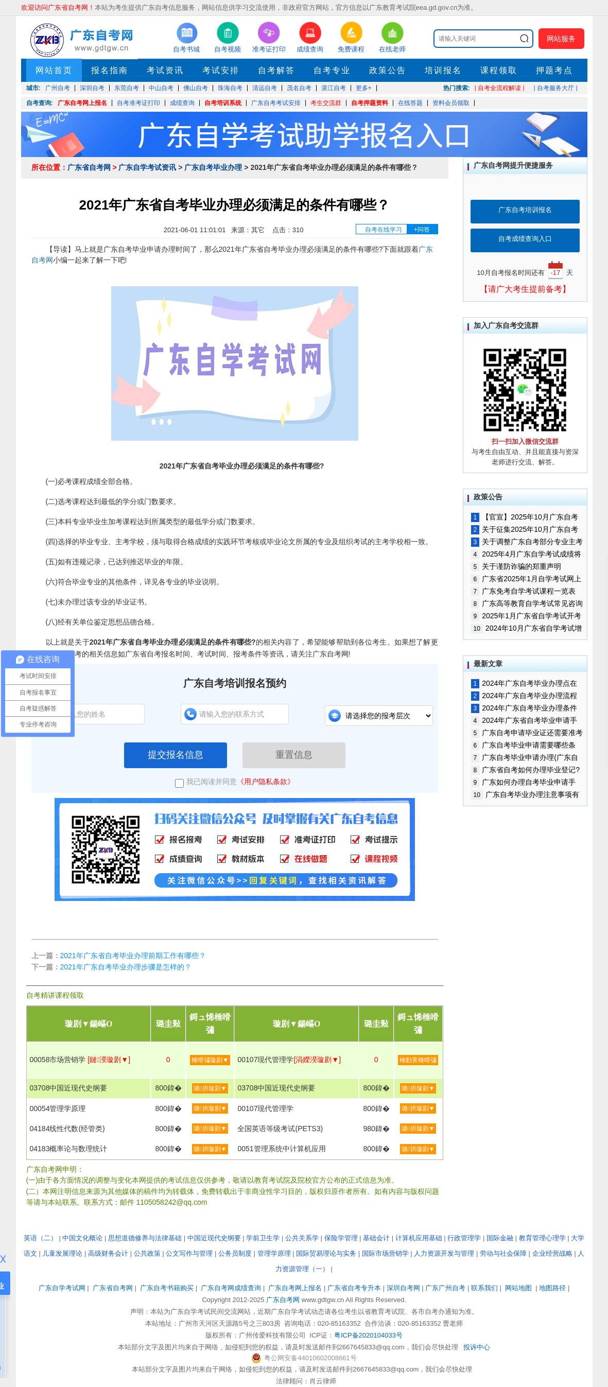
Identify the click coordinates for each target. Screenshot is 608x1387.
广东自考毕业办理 (213, 167)
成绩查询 (182, 103)
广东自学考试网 (62, 1288)
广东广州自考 (445, 1288)
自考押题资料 (369, 103)
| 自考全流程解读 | (500, 88)
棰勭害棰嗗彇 (418, 1060)
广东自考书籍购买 (167, 1288)
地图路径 (553, 1288)
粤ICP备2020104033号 (368, 1335)
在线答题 (410, 103)
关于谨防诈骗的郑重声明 (516, 566)
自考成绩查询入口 (525, 238)
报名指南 (109, 70)
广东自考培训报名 (525, 210)
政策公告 (387, 70)
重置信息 (293, 755)
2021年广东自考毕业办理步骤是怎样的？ (126, 967)
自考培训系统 (222, 103)
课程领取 (498, 70)
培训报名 (443, 70)
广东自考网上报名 (82, 103)
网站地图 (518, 1288)
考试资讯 (165, 70)
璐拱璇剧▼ (210, 1088)
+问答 (422, 229)
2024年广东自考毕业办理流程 (524, 695)
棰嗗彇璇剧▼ (210, 1060)
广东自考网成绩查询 (231, 1288)
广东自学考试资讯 (147, 167)
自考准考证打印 (138, 103)
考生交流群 (325, 103)
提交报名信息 (175, 755)
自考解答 (276, 70)
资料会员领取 (451, 103)
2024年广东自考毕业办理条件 (524, 708)
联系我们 (484, 1288)
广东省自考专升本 (354, 1288)
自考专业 (332, 70)
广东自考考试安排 (276, 103)
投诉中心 (476, 1347)
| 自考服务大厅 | (556, 88)
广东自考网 (283, 1300)
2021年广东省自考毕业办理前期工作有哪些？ (133, 955)
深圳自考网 (403, 1288)
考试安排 (220, 70)
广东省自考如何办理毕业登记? (525, 770)
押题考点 (554, 70)
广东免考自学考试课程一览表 (523, 591)
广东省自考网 (89, 167)
